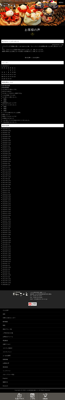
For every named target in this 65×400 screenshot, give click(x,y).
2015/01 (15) (6, 232)
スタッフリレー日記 (8, 374)
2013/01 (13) (6, 275)
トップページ (7, 370)
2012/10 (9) (6, 276)
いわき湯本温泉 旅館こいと (7, 0)
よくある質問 (7, 355)
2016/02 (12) (6, 207)
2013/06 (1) (6, 265)
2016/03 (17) (6, 205)
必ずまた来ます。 (7, 91)
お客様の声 (6, 363)
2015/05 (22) (6, 225)
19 (2, 76)
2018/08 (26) (6, 153)
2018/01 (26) (6, 165)
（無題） (5, 99)
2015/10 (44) (6, 215)
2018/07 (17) (6, 155)
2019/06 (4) (6, 134)
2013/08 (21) (6, 261)
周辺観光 (5, 340)
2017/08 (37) (6, 175)
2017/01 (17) (6, 188)
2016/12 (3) (6, 190)
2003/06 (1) (6, 284)
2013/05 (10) (6, 267)
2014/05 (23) (6, 246)
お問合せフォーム (8, 336)
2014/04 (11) (6, 248)
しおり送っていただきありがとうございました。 (16, 120)
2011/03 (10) (6, 278)
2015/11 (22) (6, 213)
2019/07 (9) (6, 132)
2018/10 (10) (6, 150)
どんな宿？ (6, 310)
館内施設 (5, 321)
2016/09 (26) (6, 196)
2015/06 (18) (6, 223)
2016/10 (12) (6, 194)
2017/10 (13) (6, 171)
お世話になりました (8, 118)
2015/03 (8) (6, 228)
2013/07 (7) (6, 263)
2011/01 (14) (6, 282)
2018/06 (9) (6, 157)
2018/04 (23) (6, 161)
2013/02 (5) (6, 273)
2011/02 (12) (6, 280)
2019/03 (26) (6, 140)
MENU (61, 2)
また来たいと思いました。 (10, 97)
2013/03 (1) (6, 271)
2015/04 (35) (6, 227)
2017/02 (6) (6, 186)
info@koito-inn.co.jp (40, 299)
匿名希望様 (5, 87)
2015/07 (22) (6, 221)
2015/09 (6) (6, 217)
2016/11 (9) (6, 192)
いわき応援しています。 (9, 95)
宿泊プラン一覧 (7, 329)
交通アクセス (7, 344)
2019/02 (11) (6, 142)
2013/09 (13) (6, 259)
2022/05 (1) (6, 128)
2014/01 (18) (6, 253)
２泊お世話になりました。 (10, 122)
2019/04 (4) (6, 138)
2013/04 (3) (6, 269)
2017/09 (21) (6, 173)
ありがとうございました (9, 104)
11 (15, 72)
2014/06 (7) (6, 244)
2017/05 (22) (6, 180)
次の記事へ (36, 57)
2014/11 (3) (6, 236)
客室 (4, 325)
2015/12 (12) (6, 211)
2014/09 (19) (6, 240)
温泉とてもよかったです (9, 116)
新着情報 (5, 359)
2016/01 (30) (6, 209)
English (5, 378)
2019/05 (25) (6, 136)
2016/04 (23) (6, 203)
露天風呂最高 (6, 85)
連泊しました (6, 114)
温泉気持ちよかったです (9, 103)
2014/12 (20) (6, 234)
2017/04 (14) (6, 182)
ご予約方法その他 (8, 333)
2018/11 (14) (6, 148)
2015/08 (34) (6, 219)
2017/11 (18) (6, 169)
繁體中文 (5, 382)
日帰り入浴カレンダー (9, 317)
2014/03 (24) (6, 250)
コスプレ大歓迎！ (8, 348)
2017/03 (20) (6, 184)
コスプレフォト (7, 351)
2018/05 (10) (6, 159)
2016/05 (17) (6, 201)
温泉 (4, 314)
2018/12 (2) (6, 146)
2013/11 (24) (6, 257)
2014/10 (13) (6, 238)
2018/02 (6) (6, 163)
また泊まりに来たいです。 (10, 89)
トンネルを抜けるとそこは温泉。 (12, 112)
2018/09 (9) (6, 151)
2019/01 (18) (6, 144)
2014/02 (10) (6, 251)
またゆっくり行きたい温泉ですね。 (12, 93)
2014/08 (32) (6, 242)
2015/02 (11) (6, 230)
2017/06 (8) (6, 178)
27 (4, 78)
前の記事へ (28, 57)
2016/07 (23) (6, 200)
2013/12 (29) (6, 255)
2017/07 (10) (6, 176)
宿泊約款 (5, 367)
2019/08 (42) (6, 130)
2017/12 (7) (6, 167)
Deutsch (5, 386)
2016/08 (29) (6, 198)
